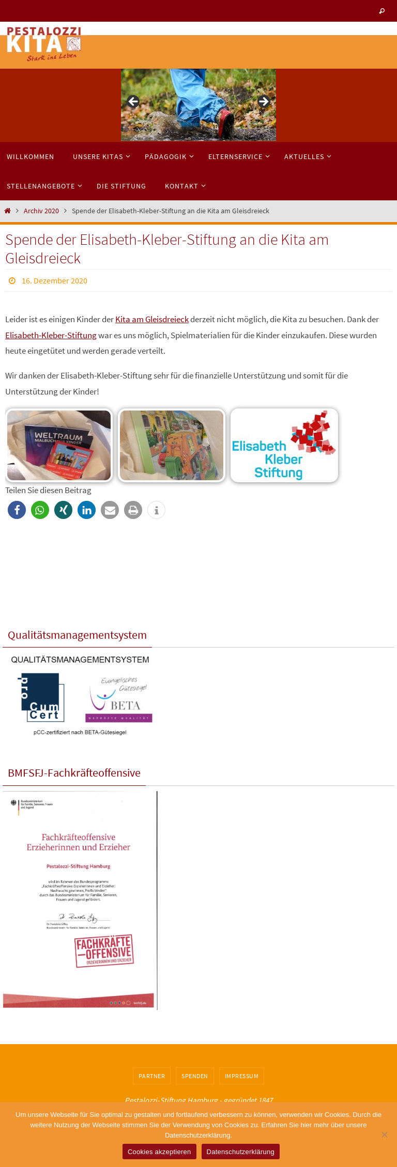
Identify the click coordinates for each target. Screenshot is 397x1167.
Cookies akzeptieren (159, 1152)
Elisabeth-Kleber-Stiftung (51, 335)
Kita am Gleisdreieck (152, 319)
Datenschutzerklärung (240, 1152)
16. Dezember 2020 (54, 280)
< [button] (134, 102)
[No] (384, 1134)
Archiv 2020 (41, 211)
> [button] (263, 102)
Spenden (194, 1076)
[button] (17, 510)
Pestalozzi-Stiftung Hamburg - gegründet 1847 (198, 1100)
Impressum (242, 1076)
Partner (152, 1076)
